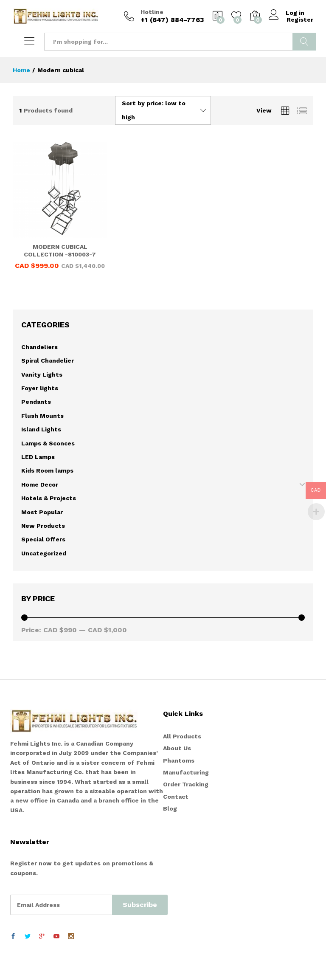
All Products (182, 736)
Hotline (152, 11)
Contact (175, 796)
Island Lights (41, 429)
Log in (287, 12)
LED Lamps (38, 456)
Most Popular (42, 512)
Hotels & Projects (48, 498)
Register (300, 19)
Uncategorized (43, 553)
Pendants (36, 401)
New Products (43, 525)
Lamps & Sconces (48, 443)
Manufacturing (186, 772)
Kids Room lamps (47, 470)
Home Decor (39, 484)
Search (304, 42)
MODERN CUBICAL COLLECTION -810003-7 (60, 250)
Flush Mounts (42, 415)
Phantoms (178, 760)
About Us (177, 748)
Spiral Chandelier (47, 360)
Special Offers (43, 539)
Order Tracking (185, 784)
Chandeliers (39, 347)
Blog (170, 808)
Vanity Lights (41, 374)
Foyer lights (39, 388)
